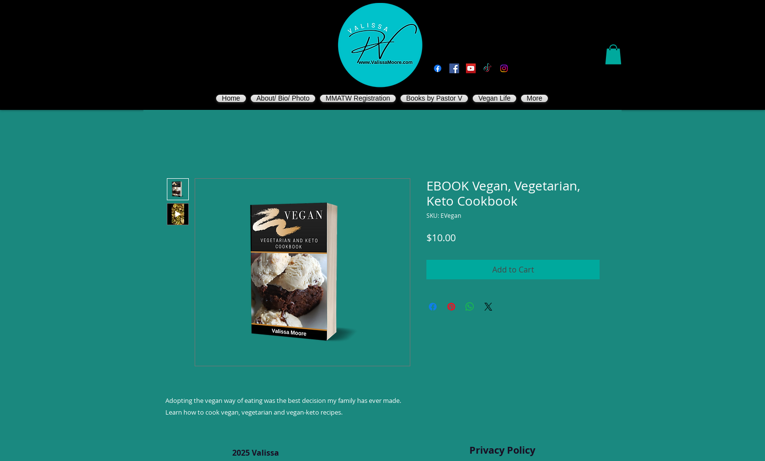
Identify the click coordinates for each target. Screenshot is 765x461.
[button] (613, 54)
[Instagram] (504, 68)
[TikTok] (487, 68)
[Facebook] (438, 68)
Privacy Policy (502, 450)
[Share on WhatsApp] (470, 307)
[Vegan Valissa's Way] (454, 68)
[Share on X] (488, 307)
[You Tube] (471, 68)
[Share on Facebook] (433, 307)
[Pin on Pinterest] (451, 307)
